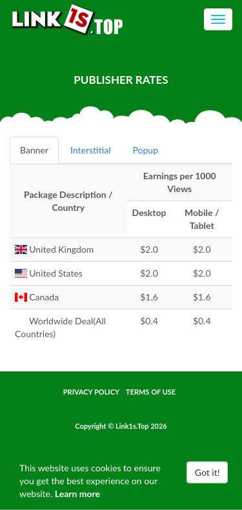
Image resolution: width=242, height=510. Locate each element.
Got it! (207, 472)
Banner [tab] (34, 149)
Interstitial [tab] (90, 149)
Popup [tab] (145, 149)
